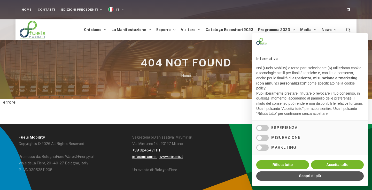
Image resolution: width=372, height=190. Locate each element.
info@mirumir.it (144, 157)
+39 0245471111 (146, 150)
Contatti (46, 9)
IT (116, 9)
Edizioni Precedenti (81, 9)
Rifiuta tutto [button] (283, 165)
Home (27, 9)
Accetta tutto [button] (337, 165)
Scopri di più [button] (310, 176)
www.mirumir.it (171, 157)
